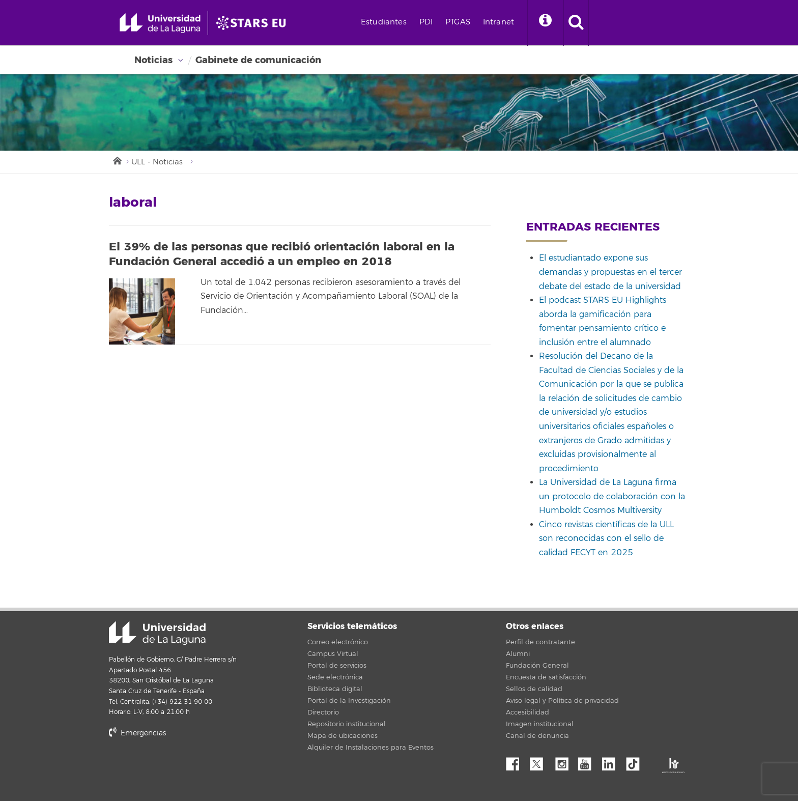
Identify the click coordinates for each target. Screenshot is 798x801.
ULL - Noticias (157, 162)
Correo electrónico (337, 642)
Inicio (116, 160)
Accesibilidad (527, 712)
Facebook (516, 761)
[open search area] (576, 23)
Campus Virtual (332, 654)
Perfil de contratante (540, 642)
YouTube (588, 761)
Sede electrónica (335, 677)
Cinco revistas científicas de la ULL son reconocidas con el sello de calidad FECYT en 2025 (606, 539)
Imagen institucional (540, 724)
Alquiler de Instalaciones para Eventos (370, 747)
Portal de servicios (336, 666)
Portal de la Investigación (349, 701)
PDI (426, 22)
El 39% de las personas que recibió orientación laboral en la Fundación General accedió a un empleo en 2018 (281, 254)
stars (185, 768)
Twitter (540, 761)
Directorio (323, 712)
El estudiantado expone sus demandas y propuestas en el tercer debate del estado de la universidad (610, 272)
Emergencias (137, 733)
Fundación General (537, 666)
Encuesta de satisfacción (546, 677)
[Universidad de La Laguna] (254, 23)
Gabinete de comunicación (258, 60)
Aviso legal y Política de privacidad (562, 701)
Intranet (498, 22)
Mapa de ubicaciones (342, 736)
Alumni (518, 654)
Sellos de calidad (534, 689)
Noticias (153, 60)
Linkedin (612, 761)
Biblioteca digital (334, 689)
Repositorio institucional (346, 724)
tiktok (636, 761)
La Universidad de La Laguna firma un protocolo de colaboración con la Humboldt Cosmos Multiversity (612, 496)
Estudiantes (384, 22)
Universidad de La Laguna (157, 633)
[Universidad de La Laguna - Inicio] (163, 23)
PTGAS (457, 22)
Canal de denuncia (537, 736)
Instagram (564, 761)
